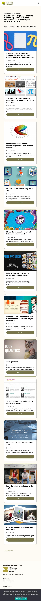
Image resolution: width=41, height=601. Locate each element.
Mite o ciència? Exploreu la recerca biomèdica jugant (17, 274)
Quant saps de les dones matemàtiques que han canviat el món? (19, 146)
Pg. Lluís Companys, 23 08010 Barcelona (13, 574)
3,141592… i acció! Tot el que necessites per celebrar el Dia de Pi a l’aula (20, 100)
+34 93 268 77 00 (7, 582)
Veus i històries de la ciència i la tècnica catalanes (19, 402)
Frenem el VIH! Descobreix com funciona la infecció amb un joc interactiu (19, 319)
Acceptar (17, 598)
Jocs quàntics (12, 362)
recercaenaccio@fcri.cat (9, 580)
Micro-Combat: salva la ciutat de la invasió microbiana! (20, 233)
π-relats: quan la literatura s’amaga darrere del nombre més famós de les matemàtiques (20, 55)
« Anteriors (8, 551)
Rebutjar (24, 598)
